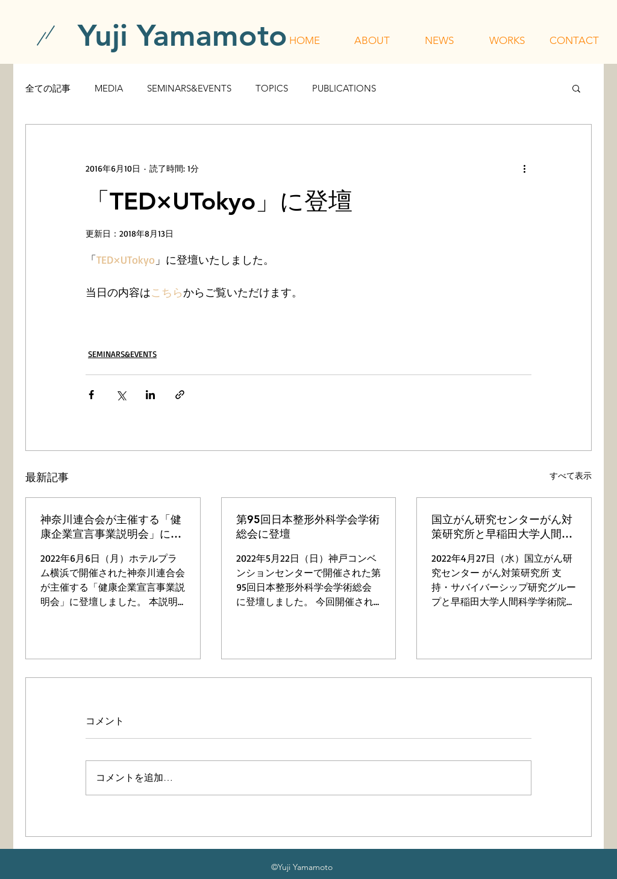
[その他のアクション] (524, 168)
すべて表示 (571, 475)
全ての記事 (47, 88)
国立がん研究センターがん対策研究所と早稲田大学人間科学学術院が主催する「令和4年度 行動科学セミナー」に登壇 (503, 526)
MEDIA (109, 88)
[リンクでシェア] (180, 394)
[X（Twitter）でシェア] (121, 394)
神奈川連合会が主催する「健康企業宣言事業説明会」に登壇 (110, 526)
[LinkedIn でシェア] (150, 394)
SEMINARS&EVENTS (189, 88)
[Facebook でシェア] (91, 394)
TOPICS (271, 88)
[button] (372, 40)
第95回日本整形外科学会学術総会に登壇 (308, 526)
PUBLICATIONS (344, 88)
